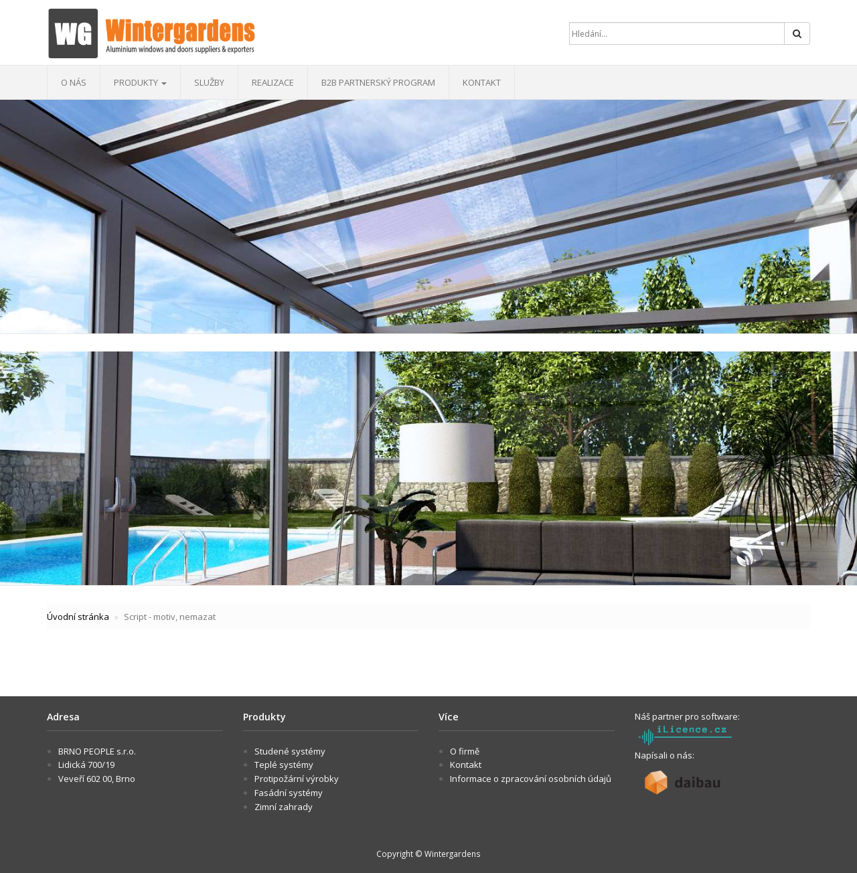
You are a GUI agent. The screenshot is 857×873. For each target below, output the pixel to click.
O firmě (464, 751)
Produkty (140, 82)
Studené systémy (289, 751)
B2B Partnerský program (378, 82)
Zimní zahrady (283, 807)
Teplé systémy (283, 765)
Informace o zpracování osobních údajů (530, 779)
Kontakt (482, 82)
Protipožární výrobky (296, 779)
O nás (73, 82)
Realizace (273, 82)
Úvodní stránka (78, 617)
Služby (209, 82)
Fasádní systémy (288, 793)
